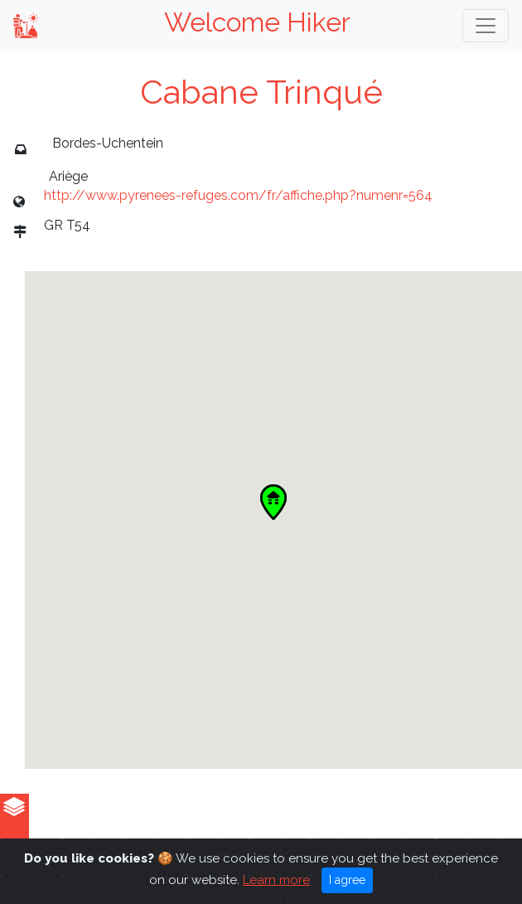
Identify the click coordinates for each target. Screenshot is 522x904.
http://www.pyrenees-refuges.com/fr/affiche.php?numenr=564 (238, 195)
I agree (347, 880)
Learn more (276, 879)
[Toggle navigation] (485, 25)
